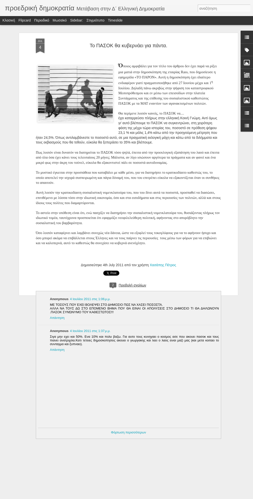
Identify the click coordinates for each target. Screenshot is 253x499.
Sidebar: (76, 20)
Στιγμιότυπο (95, 20)
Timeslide (115, 20)
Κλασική (8, 20)
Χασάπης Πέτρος (163, 265)
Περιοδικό (41, 20)
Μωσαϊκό (60, 20)
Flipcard (25, 20)
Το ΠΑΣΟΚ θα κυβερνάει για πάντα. (128, 45)
